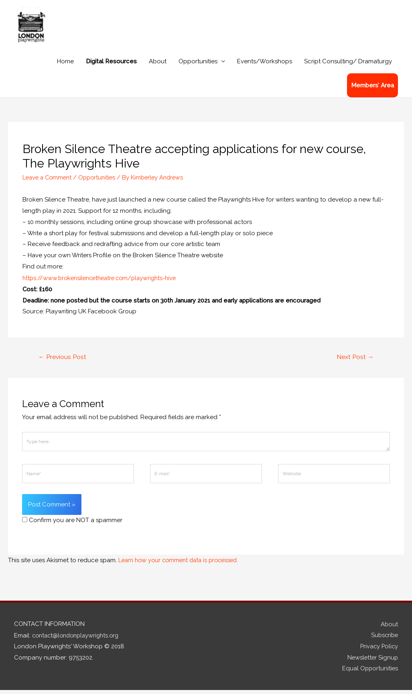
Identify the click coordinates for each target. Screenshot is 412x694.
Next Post (354, 360)
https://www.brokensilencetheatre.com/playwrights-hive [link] (103, 281)
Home (65, 65)
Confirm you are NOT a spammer (72, 523)
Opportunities (198, 65)
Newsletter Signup (372, 660)
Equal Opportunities (369, 672)
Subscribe (383, 638)
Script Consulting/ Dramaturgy (348, 65)
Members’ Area (372, 89)
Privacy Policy (378, 649)
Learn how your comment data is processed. (182, 563)
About (157, 65)
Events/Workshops (264, 65)
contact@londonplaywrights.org (78, 638)
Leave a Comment (48, 181)
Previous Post (63, 360)
